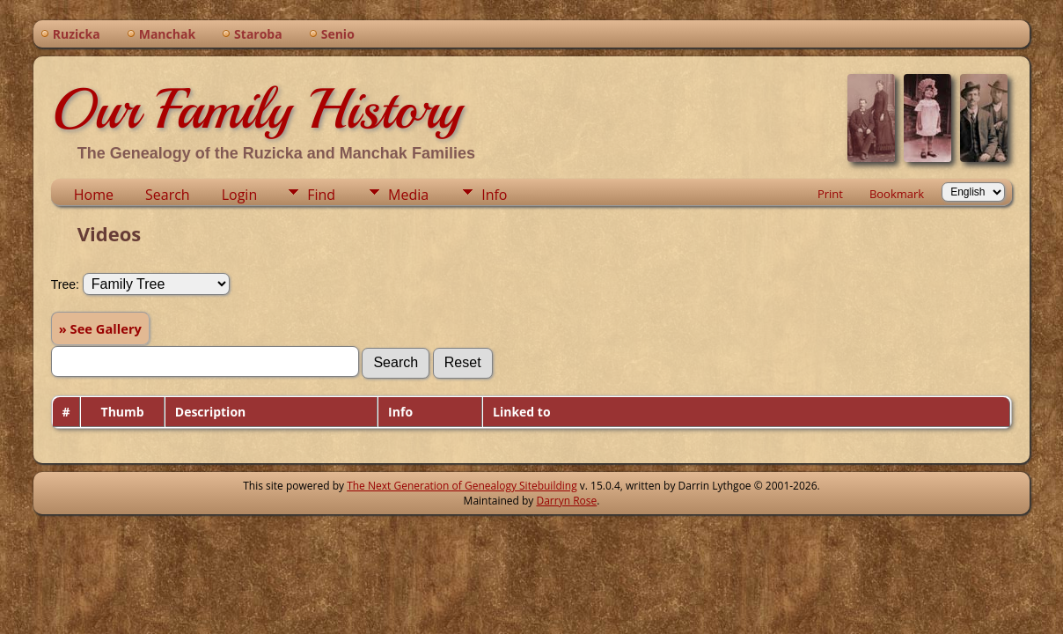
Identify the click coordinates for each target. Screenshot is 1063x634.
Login (240, 194)
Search (167, 194)
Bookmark (896, 194)
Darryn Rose (566, 500)
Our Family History (256, 109)
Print (830, 194)
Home (94, 194)
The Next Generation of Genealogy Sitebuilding (462, 485)
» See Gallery (100, 328)
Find (321, 194)
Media (408, 194)
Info (494, 194)
